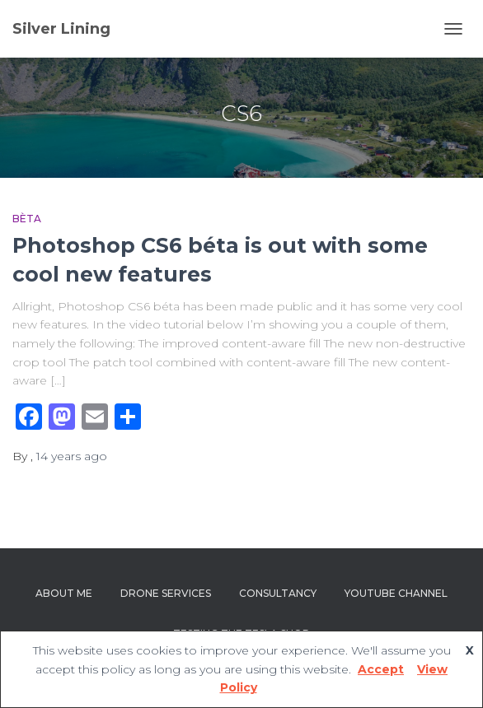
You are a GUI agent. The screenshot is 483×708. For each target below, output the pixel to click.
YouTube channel (396, 593)
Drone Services (165, 593)
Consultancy (278, 593)
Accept (381, 669)
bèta (26, 218)
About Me (63, 593)
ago (71, 456)
